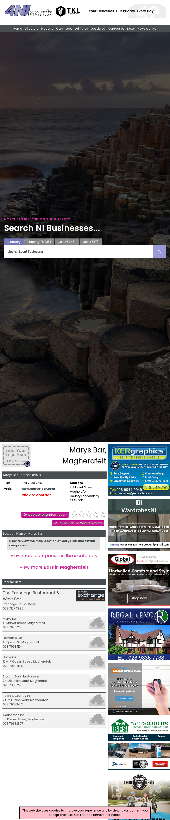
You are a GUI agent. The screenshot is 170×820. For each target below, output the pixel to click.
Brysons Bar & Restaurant (21, 676)
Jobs (69, 29)
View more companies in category (54, 556)
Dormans (9, 657)
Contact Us (116, 29)
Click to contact (36, 495)
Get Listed (98, 29)
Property (47, 29)
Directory (31, 29)
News (131, 29)
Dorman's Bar (12, 638)
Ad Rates (81, 29)
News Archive (147, 29)
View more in (54, 567)
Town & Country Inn (17, 696)
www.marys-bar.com (38, 489)
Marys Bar (10, 619)
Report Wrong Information (46, 515)
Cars (59, 29)
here (85, 815)
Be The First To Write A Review (80, 523)
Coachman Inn (14, 715)
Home (17, 29)
